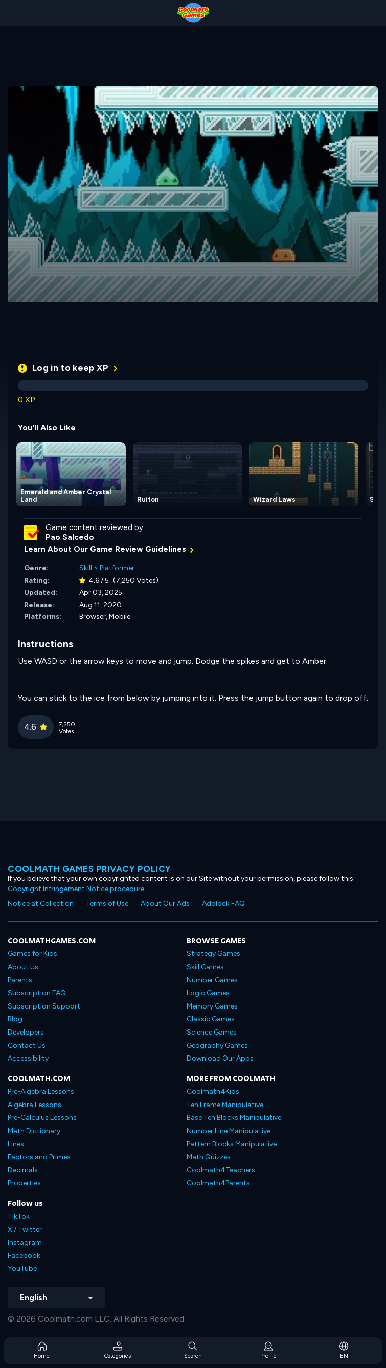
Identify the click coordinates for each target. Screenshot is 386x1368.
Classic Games (211, 1019)
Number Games (212, 980)
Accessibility (28, 1058)
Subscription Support (44, 1006)
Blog (15, 1019)
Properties (24, 1183)
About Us (23, 967)
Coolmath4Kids (213, 1091)
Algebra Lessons (34, 1104)
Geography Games (217, 1045)
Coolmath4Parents (218, 1183)
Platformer (117, 568)
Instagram (25, 1242)
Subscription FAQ (37, 993)
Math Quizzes (209, 1157)
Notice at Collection (41, 903)
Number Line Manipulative (228, 1130)
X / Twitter (25, 1229)
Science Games (212, 1032)
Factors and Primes (39, 1157)
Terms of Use (107, 903)
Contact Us (27, 1045)
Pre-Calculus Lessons (42, 1117)
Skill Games (205, 967)
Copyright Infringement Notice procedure (76, 888)
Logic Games (208, 993)
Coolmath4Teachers (221, 1170)
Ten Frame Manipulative (225, 1104)
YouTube (22, 1268)
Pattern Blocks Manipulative (232, 1144)
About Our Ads (165, 903)
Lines (16, 1144)
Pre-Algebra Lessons (41, 1091)
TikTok (19, 1216)
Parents (20, 980)
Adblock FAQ (223, 903)
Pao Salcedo (70, 537)
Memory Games (212, 1006)
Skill (85, 568)
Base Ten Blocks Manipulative (234, 1117)
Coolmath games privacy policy (89, 868)
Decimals (23, 1170)
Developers (26, 1032)
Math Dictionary (34, 1130)
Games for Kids (32, 953)
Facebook (24, 1255)
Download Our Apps (220, 1058)
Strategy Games (213, 953)
